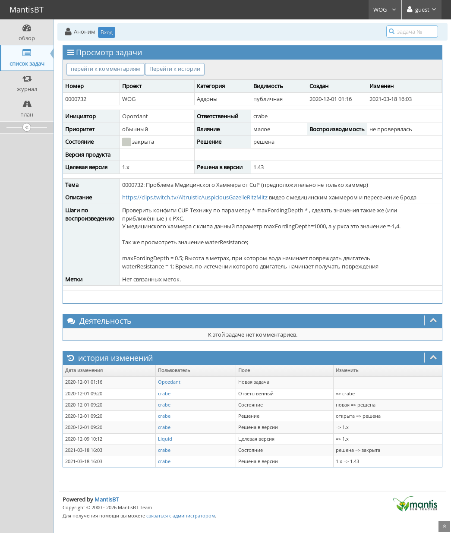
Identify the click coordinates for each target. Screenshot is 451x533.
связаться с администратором (180, 515)
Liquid (165, 439)
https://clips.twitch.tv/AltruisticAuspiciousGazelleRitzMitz (195, 197)
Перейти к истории (174, 69)
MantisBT (107, 499)
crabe (164, 394)
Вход (107, 32)
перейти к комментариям (105, 69)
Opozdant (169, 382)
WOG (385, 9)
